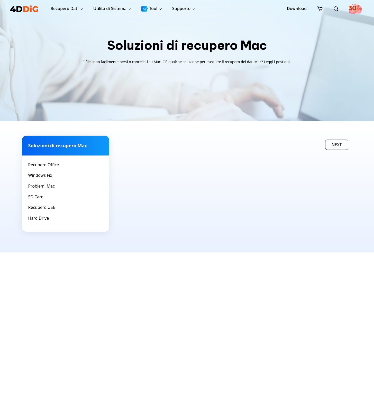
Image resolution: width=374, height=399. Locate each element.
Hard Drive (38, 218)
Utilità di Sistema (109, 8)
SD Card (36, 197)
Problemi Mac (41, 186)
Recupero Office (43, 165)
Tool (149, 9)
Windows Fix (40, 175)
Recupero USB (42, 207)
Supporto (181, 8)
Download (297, 8)
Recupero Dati (64, 8)
